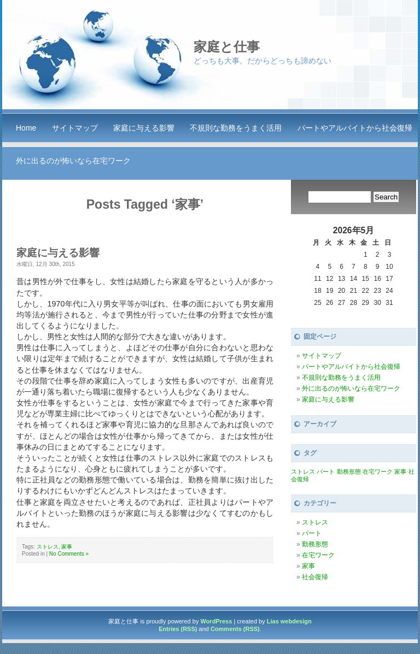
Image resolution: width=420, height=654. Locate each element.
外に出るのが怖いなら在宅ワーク (73, 160)
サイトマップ (75, 127)
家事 (66, 547)
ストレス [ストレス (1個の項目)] (303, 471)
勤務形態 (315, 544)
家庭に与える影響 (143, 127)
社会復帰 (315, 577)
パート (312, 533)
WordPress (216, 621)
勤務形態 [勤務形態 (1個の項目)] (349, 471)
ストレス (48, 547)
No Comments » (69, 554)
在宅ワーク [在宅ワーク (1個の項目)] (378, 471)
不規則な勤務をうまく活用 (236, 127)
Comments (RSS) (235, 629)
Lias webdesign (289, 621)
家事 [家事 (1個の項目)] (400, 471)
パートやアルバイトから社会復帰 (355, 127)
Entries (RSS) (178, 629)
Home (26, 127)
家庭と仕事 (227, 46)
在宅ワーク (318, 555)
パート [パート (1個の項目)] (326, 471)
